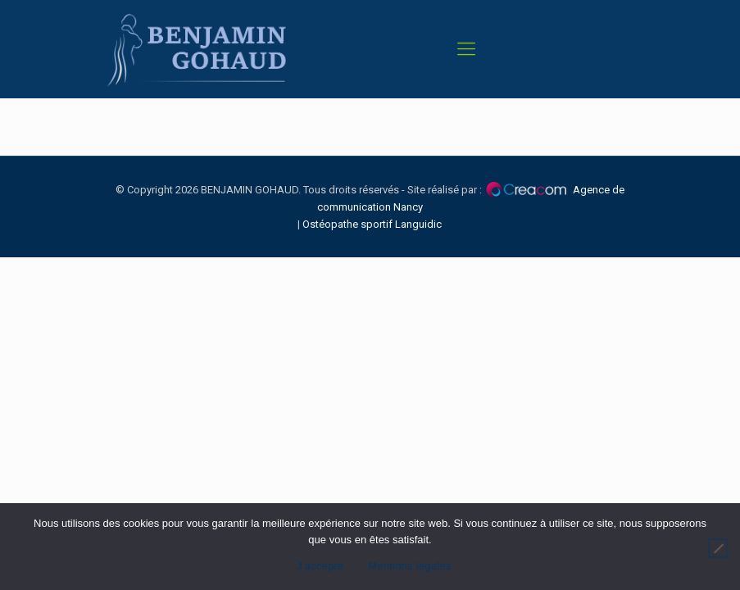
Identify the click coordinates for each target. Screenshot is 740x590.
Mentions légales (410, 566)
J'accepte (320, 566)
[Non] (718, 548)
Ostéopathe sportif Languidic (372, 224)
